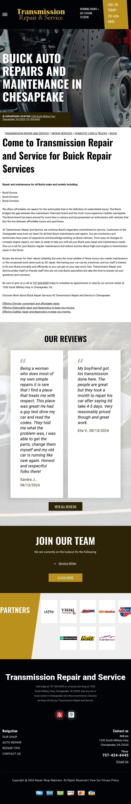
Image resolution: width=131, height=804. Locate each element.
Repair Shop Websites (48, 780)
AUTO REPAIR (11, 742)
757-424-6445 (41, 283)
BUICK (113, 133)
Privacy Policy (110, 780)
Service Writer (67, 563)
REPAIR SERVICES (61, 133)
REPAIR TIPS (11, 748)
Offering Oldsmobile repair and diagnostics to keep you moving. (38, 307)
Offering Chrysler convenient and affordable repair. (31, 303)
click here (65, 577)
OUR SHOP (9, 737)
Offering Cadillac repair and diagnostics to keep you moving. (36, 311)
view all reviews (65, 506)
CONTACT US (11, 753)
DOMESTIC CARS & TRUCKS (91, 133)
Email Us (122, 761)
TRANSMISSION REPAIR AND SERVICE (27, 133)
